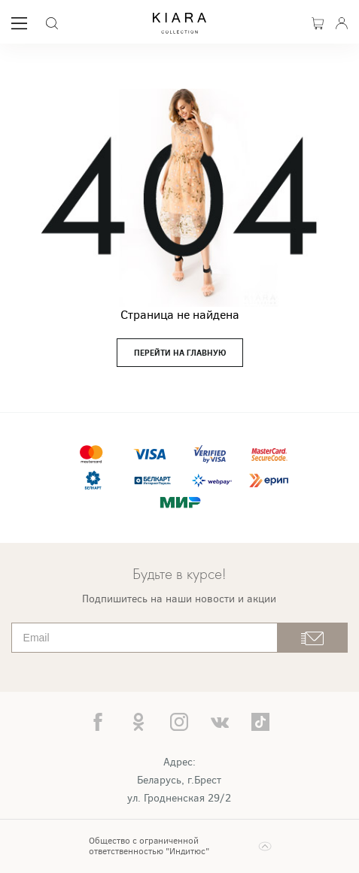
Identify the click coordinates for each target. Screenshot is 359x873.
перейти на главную (180, 353)
